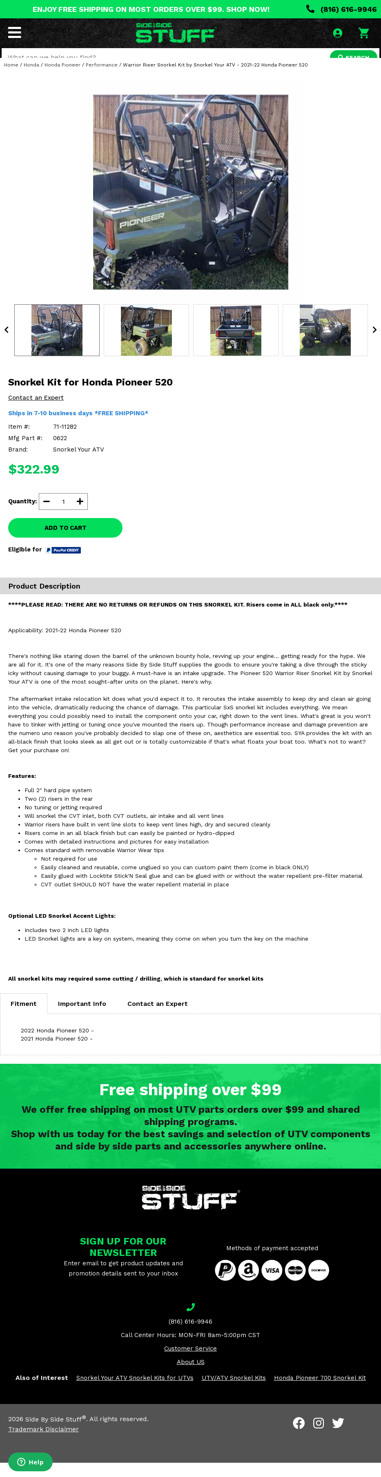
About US (191, 1376)
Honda (31, 79)
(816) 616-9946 (341, 9)
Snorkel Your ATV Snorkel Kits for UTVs (135, 1392)
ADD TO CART (66, 542)
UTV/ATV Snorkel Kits (234, 1392)
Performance (102, 79)
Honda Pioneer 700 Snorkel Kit (320, 1392)
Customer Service (190, 1363)
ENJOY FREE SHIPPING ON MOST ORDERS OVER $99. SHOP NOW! (151, 9)
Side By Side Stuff (55, 1433)
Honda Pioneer (62, 79)
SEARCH (351, 58)
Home (11, 79)
